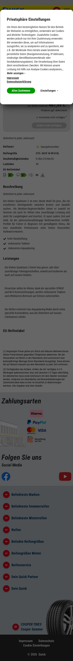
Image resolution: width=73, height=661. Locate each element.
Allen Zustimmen (21, 90)
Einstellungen (49, 90)
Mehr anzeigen (16, 73)
